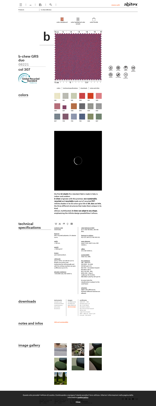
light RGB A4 (72, 305)
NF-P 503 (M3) (84, 305)
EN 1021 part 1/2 (85, 303)
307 (63, 110)
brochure (57, 308)
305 (97, 100)
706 (80, 121)
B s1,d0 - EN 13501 (85, 315)
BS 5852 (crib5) (85, 307)
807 (97, 121)
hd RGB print (72, 302)
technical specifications (70, 88)
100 (55, 100)
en (30, 5)
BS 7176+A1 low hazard (87, 308)
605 (97, 110)
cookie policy (82, 397)
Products (21, 10)
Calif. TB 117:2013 (85, 312)
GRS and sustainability (61, 322)
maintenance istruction (58, 306)
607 (55, 121)
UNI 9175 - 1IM (84, 302)
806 (88, 121)
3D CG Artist (72, 307)
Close (78, 402)
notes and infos (94, 88)
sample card (58, 302)
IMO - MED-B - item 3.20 (87, 313)
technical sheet (59, 303)
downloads (83, 88)
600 (80, 110)
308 (72, 110)
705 (72, 121)
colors (58, 88)
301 (88, 100)
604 (88, 110)
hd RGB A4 (71, 303)
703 (63, 121)
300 (80, 100)
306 (55, 110)
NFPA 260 (83, 310)
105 (63, 100)
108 (72, 100)
